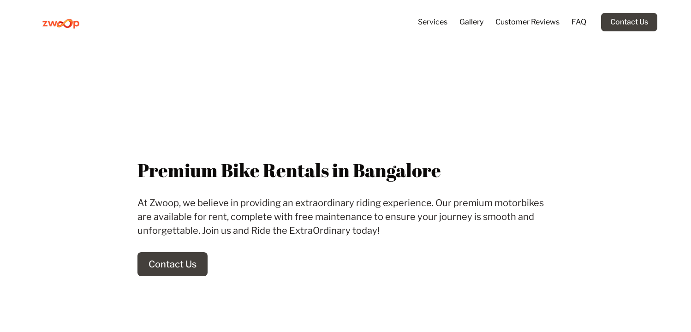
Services (432, 22)
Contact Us (629, 22)
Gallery (471, 22)
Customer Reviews (527, 22)
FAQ (579, 22)
